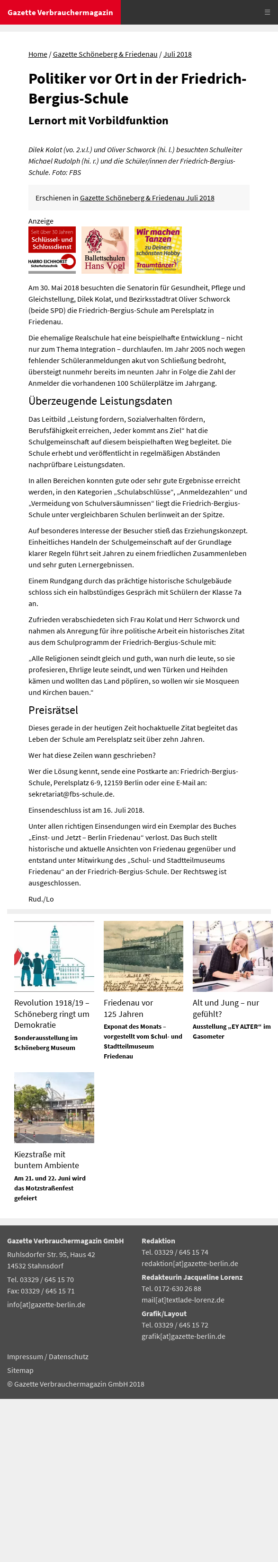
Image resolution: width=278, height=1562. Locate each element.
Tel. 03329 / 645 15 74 (175, 1415)
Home (37, 54)
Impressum (26, 1519)
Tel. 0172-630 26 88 (171, 1451)
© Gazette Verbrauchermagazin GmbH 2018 (75, 1547)
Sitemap (20, 1533)
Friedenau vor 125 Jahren (128, 1171)
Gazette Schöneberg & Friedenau (105, 54)
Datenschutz (69, 1519)
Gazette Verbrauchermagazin (60, 12)
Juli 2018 (177, 54)
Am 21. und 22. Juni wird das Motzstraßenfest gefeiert (50, 1350)
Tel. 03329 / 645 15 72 (175, 1488)
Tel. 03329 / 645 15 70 (40, 1442)
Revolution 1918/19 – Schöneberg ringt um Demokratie (52, 1176)
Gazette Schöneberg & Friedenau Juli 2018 (147, 360)
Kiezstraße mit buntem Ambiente (46, 1322)
